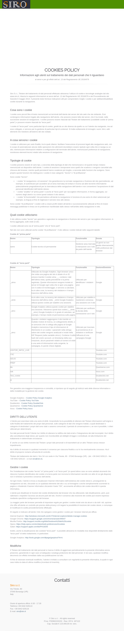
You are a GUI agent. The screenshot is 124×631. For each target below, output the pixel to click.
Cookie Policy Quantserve (32, 406)
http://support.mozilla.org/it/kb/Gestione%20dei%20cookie (47, 521)
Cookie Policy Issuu (24, 408)
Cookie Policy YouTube (29, 400)
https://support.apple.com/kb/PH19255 (32, 527)
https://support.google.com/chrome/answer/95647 (44, 519)
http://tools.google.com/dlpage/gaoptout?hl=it (43, 538)
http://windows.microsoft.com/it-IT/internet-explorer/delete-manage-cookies (56, 516)
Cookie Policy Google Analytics (39, 398)
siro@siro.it (37, 459)
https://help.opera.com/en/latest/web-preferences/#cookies (40, 524)
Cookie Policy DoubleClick (32, 403)
